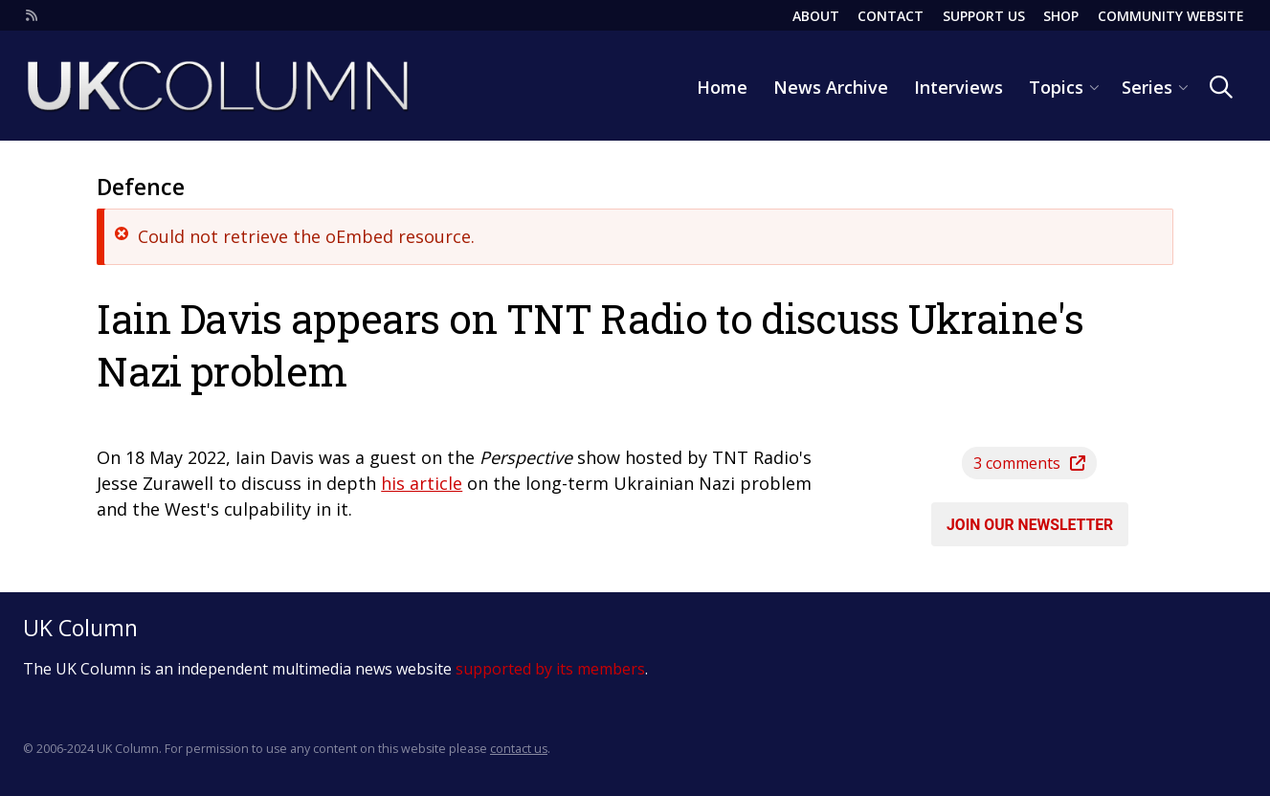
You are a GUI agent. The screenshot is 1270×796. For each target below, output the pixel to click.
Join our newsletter (1030, 524)
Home (722, 87)
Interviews (958, 87)
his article (421, 483)
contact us (518, 749)
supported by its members (550, 668)
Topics (1056, 87)
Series (1147, 87)
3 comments (1029, 463)
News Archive (830, 87)
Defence (141, 186)
